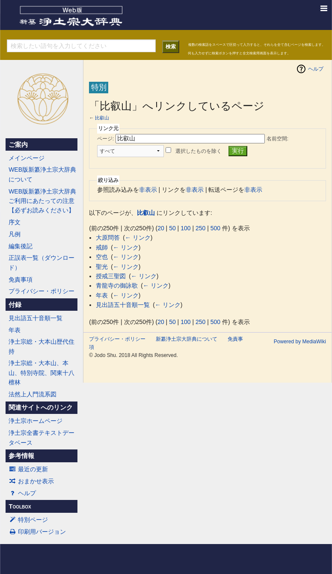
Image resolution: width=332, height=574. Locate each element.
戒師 (102, 247)
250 (200, 228)
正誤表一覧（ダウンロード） (41, 262)
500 (215, 228)
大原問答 (108, 237)
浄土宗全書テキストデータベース (41, 437)
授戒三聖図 (111, 276)
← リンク (138, 237)
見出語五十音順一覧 (35, 318)
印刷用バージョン (37, 531)
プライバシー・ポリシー (41, 291)
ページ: (105, 139)
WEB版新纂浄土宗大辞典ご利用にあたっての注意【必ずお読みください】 (42, 201)
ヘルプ (22, 493)
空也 (102, 256)
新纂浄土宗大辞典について (186, 339)
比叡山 (102, 117)
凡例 (15, 234)
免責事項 (21, 279)
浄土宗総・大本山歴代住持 (41, 346)
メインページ (26, 158)
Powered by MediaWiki (300, 342)
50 (172, 228)
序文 (15, 222)
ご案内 (18, 144)
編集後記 (21, 246)
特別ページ (28, 519)
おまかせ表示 (31, 481)
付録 (15, 304)
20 (160, 228)
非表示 (148, 189)
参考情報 (21, 455)
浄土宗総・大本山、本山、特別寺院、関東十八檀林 (41, 373)
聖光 (102, 266)
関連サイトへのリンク (41, 407)
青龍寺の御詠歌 (117, 285)
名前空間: (277, 139)
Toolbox (20, 506)
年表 (15, 330)
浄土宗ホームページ (35, 420)
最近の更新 (28, 469)
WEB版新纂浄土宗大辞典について (42, 174)
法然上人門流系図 (32, 394)
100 (185, 228)
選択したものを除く (198, 151)
